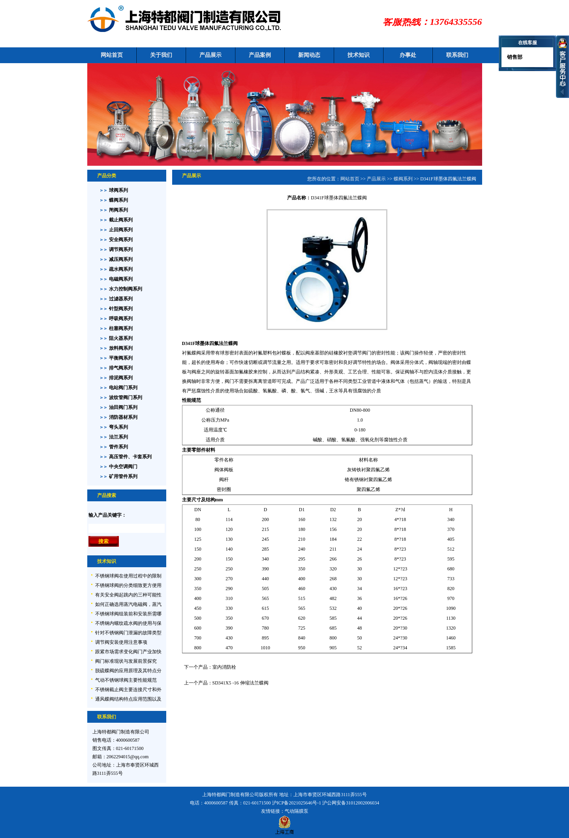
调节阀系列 (121, 249)
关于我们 (161, 55)
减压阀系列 (121, 259)
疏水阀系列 (121, 269)
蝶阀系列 (118, 200)
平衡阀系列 (121, 358)
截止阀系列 (121, 220)
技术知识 (358, 55)
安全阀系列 (121, 239)
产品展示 (210, 55)
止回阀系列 (121, 229)
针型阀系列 (121, 308)
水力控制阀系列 (125, 289)
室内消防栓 (224, 667)
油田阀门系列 (123, 407)
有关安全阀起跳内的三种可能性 (128, 595)
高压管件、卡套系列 (130, 456)
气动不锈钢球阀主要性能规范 (126, 680)
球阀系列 (118, 190)
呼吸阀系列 (121, 318)
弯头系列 (118, 427)
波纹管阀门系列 (125, 397)
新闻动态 (309, 55)
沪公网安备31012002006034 (350, 803)
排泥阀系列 (121, 378)
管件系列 (118, 447)
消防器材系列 (123, 417)
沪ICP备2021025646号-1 (296, 803)
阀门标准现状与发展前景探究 (126, 661)
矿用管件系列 (123, 476)
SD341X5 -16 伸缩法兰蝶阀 (240, 683)
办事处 (408, 55)
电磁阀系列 (121, 279)
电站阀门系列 (123, 387)
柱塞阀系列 (121, 328)
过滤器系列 (121, 299)
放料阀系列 (121, 348)
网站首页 (112, 55)
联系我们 (457, 55)
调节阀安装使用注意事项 (121, 642)
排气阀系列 (121, 368)
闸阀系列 (118, 210)
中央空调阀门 (123, 466)
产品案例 (260, 55)
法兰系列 (118, 437)
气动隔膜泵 (296, 811)
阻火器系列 (121, 338)
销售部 (514, 57)
